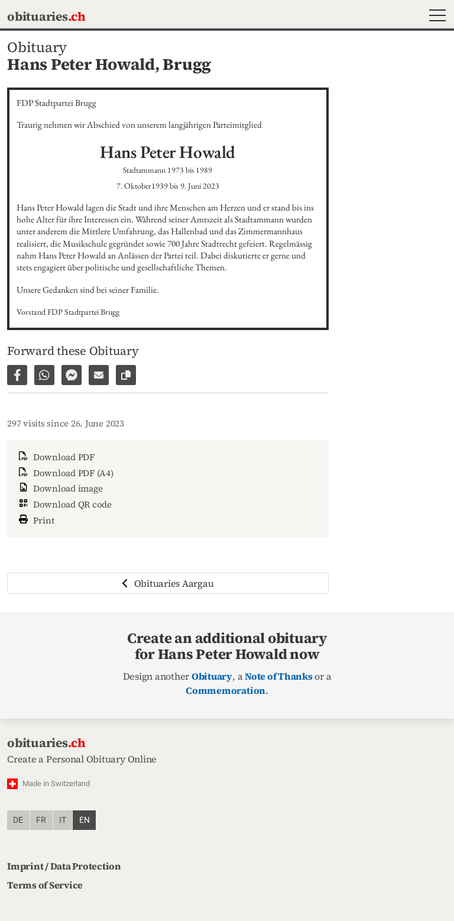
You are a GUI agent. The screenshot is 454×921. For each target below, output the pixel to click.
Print (35, 519)
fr (41, 820)
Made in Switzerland (56, 783)
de (18, 820)
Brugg (187, 64)
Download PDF (56, 457)
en (84, 820)
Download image (59, 488)
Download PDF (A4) (65, 473)
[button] (435, 17)
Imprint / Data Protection (64, 865)
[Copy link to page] (126, 375)
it (62, 820)
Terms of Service (45, 884)
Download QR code (64, 504)
